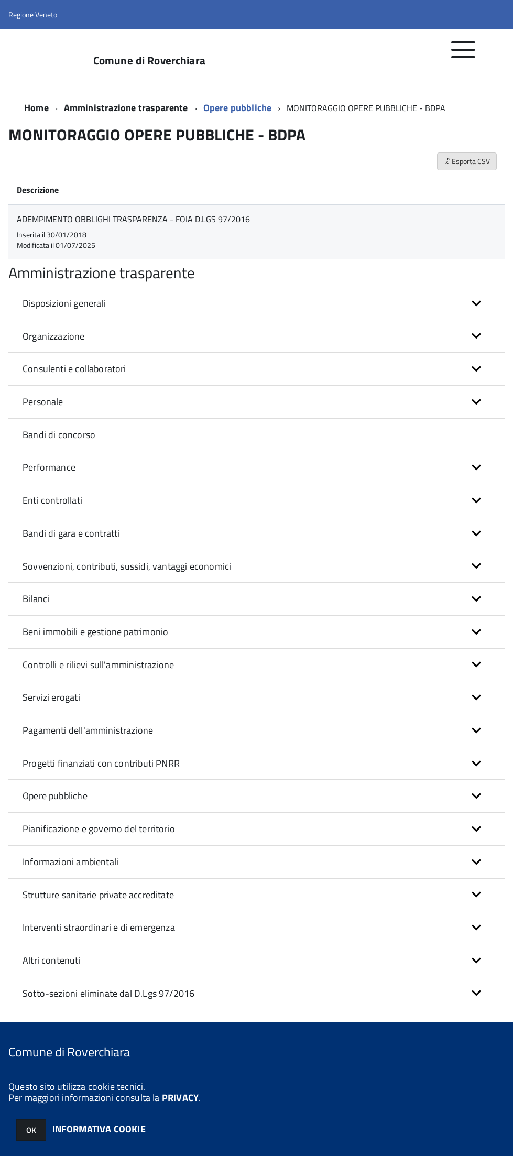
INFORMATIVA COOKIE (99, 1129)
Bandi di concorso (59, 435)
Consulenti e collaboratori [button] (74, 369)
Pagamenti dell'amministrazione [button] (88, 730)
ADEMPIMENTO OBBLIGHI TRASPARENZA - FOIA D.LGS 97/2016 (133, 219)
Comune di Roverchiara (149, 60)
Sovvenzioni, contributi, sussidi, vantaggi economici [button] (127, 566)
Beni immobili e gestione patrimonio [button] (95, 632)
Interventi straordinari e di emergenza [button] (99, 927)
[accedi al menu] (463, 55)
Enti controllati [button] (52, 500)
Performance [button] (49, 467)
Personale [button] (43, 402)
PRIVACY (180, 1097)
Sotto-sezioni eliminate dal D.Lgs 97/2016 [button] (108, 993)
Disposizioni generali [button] (64, 303)
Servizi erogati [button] (51, 697)
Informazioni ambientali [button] (70, 862)
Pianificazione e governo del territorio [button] (99, 829)
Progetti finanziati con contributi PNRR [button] (101, 763)
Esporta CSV (467, 161)
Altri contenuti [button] (52, 960)
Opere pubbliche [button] (55, 796)
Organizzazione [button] (54, 336)
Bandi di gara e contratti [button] (71, 533)
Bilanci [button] (36, 599)
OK (31, 1130)
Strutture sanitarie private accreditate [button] (98, 895)
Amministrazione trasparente (126, 108)
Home (36, 108)
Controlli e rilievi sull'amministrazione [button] (98, 665)
